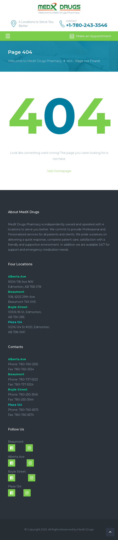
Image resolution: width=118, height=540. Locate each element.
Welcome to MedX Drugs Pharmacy (35, 61)
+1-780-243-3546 (86, 25)
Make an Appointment (90, 36)
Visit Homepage (59, 171)
